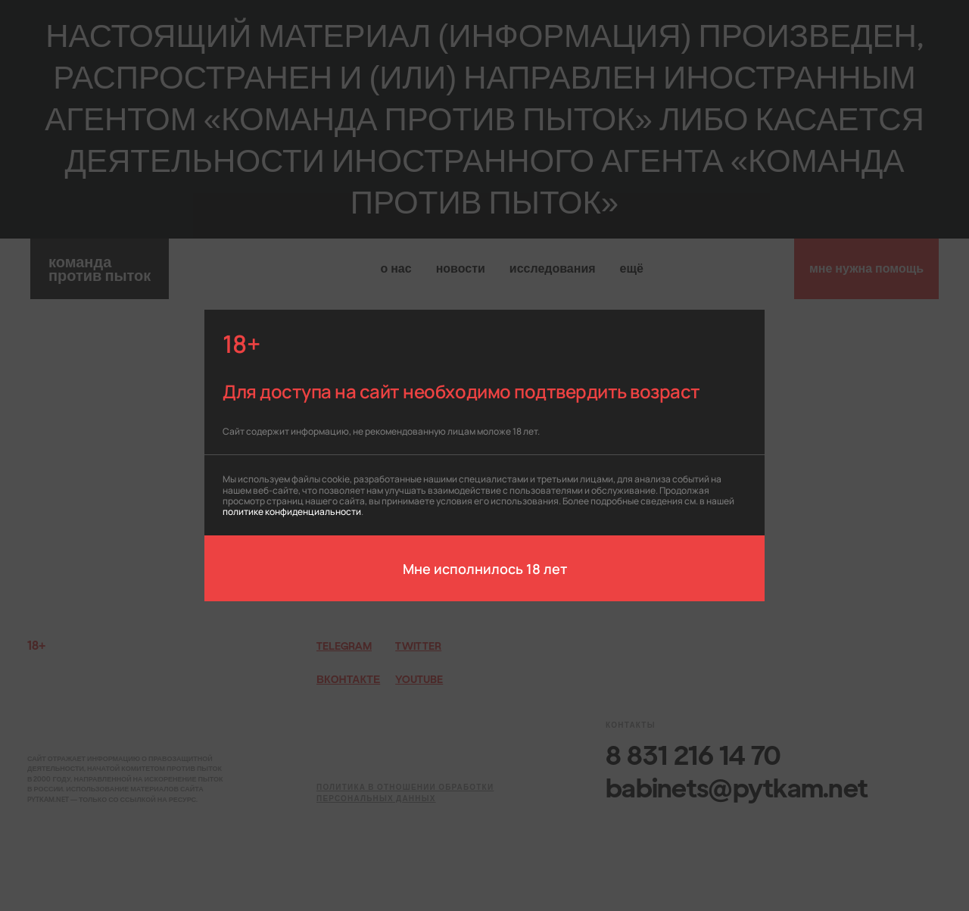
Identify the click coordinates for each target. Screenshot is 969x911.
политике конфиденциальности (292, 510)
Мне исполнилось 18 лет (485, 568)
